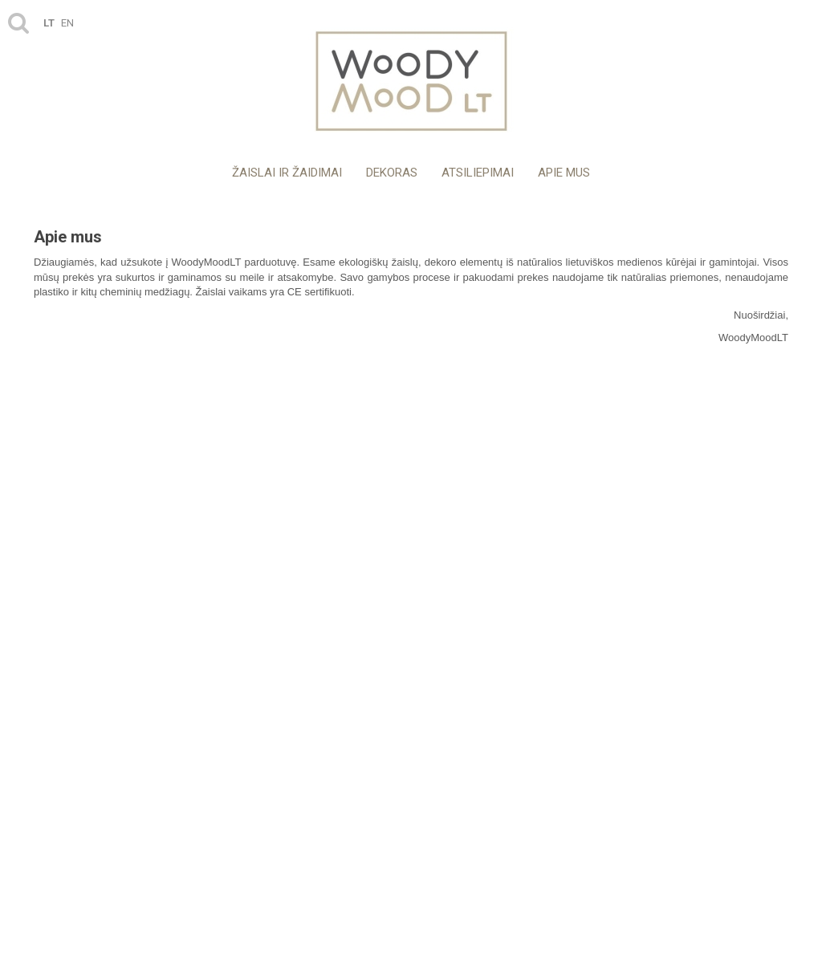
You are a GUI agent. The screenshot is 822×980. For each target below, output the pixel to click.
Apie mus (564, 172)
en (67, 23)
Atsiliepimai (478, 172)
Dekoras (391, 172)
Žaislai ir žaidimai (287, 172)
